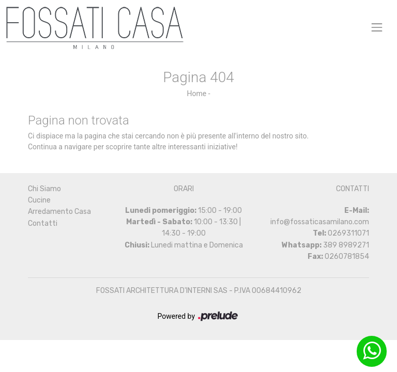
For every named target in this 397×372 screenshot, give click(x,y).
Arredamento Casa (59, 211)
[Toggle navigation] (377, 27)
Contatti (42, 223)
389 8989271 (346, 245)
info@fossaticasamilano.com (319, 222)
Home (196, 93)
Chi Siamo (44, 188)
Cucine (39, 200)
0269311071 (348, 233)
